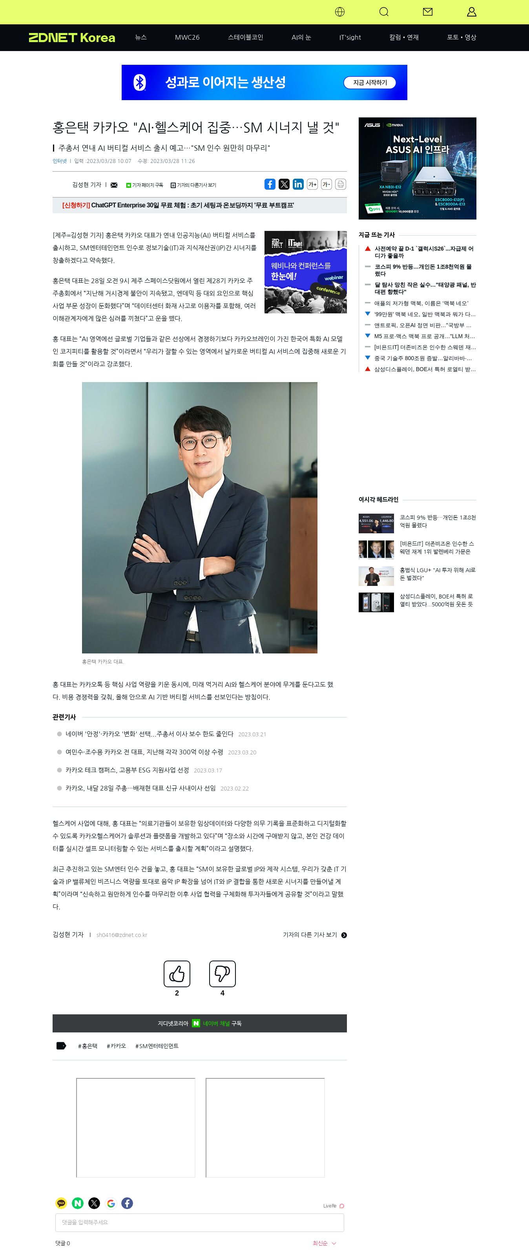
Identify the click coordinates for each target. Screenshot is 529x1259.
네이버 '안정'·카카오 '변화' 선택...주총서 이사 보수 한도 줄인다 (149, 734)
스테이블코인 (245, 37)
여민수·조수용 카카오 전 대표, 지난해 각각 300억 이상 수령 (144, 752)
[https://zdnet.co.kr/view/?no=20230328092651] (269, 184)
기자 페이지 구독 (144, 185)
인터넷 (60, 161)
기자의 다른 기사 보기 (315, 935)
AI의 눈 (301, 37)
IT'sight (350, 37)
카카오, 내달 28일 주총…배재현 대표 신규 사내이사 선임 (141, 788)
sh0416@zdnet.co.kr (122, 935)
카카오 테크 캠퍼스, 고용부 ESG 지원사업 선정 (127, 770)
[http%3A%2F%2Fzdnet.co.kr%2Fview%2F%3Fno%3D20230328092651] (298, 184)
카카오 (118, 1046)
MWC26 (187, 37)
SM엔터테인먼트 (159, 1046)
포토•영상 (461, 37)
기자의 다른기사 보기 (193, 185)
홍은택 (89, 1046)
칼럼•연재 (404, 37)
